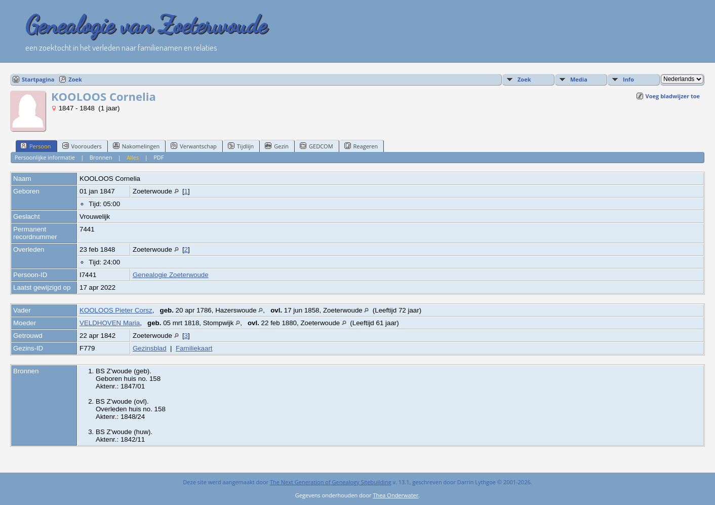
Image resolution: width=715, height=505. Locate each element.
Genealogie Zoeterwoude (171, 275)
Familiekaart (194, 348)
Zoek (75, 79)
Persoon (35, 146)
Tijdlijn (241, 146)
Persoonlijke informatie (45, 157)
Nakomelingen (136, 146)
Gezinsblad (150, 348)
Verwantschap (194, 146)
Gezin (277, 146)
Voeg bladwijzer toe (673, 96)
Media (578, 79)
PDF (158, 157)
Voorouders (82, 146)
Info (628, 79)
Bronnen (101, 157)
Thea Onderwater (395, 495)
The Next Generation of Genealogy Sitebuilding (330, 482)
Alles (133, 157)
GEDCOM (316, 146)
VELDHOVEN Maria (110, 323)
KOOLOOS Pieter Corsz (116, 310)
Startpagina (38, 79)
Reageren (361, 146)
